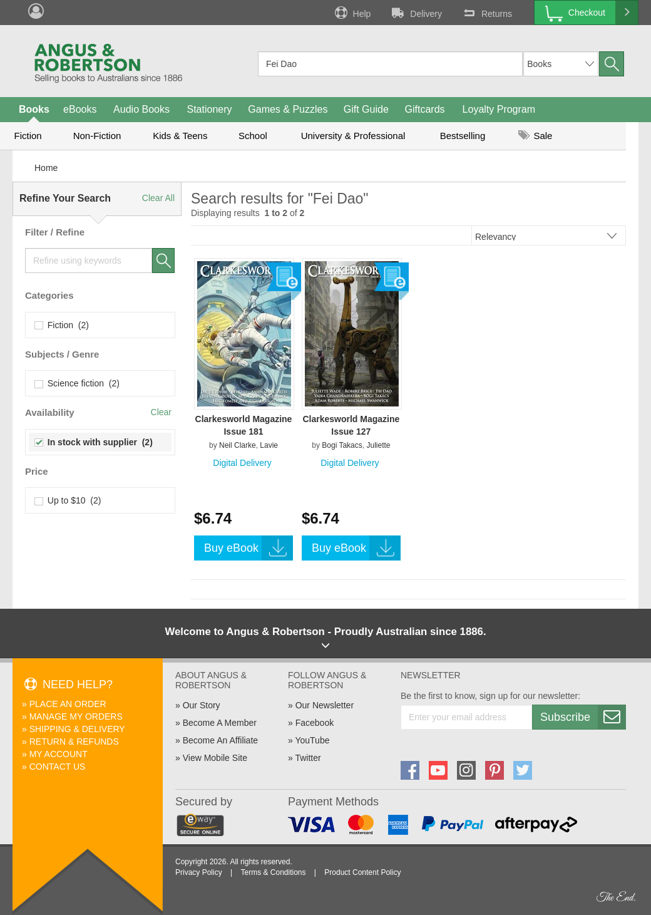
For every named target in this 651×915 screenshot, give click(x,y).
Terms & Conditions (272, 872)
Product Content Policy (362, 872)
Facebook (314, 723)
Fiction (27, 135)
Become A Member (220, 723)
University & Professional (353, 135)
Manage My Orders (76, 716)
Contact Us (57, 767)
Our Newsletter (324, 705)
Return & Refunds (74, 742)
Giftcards (425, 109)
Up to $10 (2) (68, 500)
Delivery (415, 12)
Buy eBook (248, 548)
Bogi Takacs (342, 445)
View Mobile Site (215, 758)
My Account (58, 754)
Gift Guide (366, 109)
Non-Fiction (97, 135)
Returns (486, 12)
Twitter (307, 758)
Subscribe (582, 717)
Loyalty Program (499, 109)
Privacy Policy (198, 872)
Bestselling (463, 135)
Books (34, 109)
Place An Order (67, 704)
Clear (161, 412)
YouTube (312, 740)
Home (46, 168)
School (252, 135)
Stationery (209, 109)
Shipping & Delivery (77, 729)
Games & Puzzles (287, 109)
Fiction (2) (62, 325)
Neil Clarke (237, 445)
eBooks (79, 109)
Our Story (201, 705)
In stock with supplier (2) (94, 442)
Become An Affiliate (220, 740)
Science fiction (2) (77, 383)
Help (351, 12)
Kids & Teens (180, 135)
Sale (535, 135)
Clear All (158, 198)
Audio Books (141, 109)
